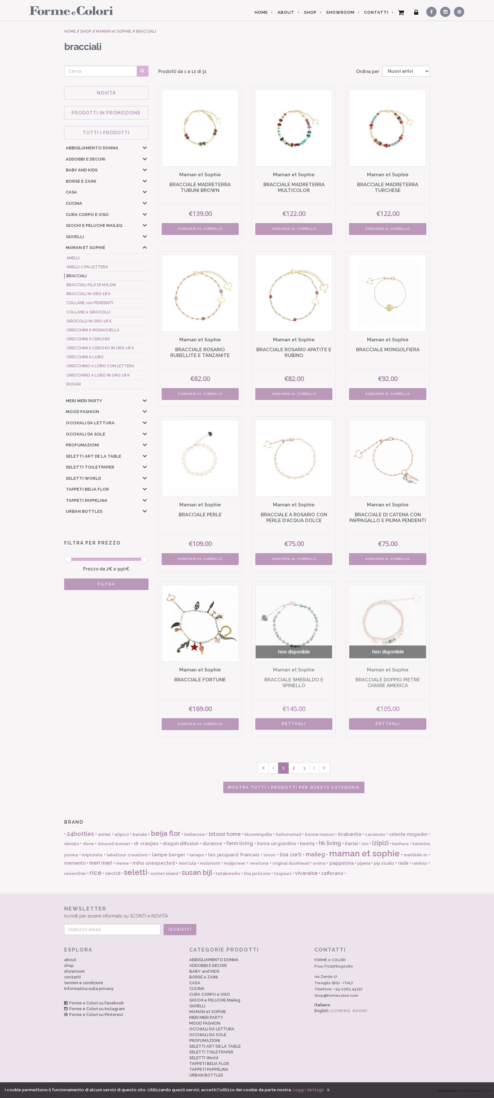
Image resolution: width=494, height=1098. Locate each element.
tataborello (228, 873)
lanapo (197, 855)
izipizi (380, 843)
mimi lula (187, 863)
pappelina (341, 863)
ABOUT (285, 12)
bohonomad (288, 834)
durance (212, 843)
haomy (307, 843)
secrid (112, 873)
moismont (210, 863)
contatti (72, 977)
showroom (74, 971)
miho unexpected (153, 863)
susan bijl (197, 872)
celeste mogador (408, 834)
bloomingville (258, 834)
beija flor (166, 833)
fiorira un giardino (276, 843)
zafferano (332, 873)
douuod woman (114, 843)
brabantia (349, 834)
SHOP (310, 12)
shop (69, 965)
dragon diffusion (181, 843)
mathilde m (415, 855)
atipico (122, 834)
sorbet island (164, 873)
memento (75, 863)
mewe (122, 863)
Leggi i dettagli (308, 1089)
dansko (71, 843)
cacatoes (375, 834)
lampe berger (169, 855)
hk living (330, 843)
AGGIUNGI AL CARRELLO (200, 228)
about (70, 959)
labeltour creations (127, 855)
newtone (259, 863)
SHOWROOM (340, 12)
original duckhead (290, 863)
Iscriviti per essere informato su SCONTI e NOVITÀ (247, 912)
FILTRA (106, 584)
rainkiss (419, 863)
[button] (145, 147)
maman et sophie (364, 853)
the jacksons (257, 873)
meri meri (100, 863)
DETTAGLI (294, 723)
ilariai (351, 843)
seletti (135, 872)
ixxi (365, 843)
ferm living (239, 843)
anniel (104, 834)
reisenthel (75, 873)
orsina (319, 863)
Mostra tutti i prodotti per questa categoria (294, 787)
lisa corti (291, 855)
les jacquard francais (234, 855)
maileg (315, 854)
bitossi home (225, 834)
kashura (400, 843)
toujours (283, 873)
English (341, 1010)
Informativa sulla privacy (89, 988)
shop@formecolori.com (336, 995)
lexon (270, 855)
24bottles (80, 833)
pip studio (384, 863)
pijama (363, 863)
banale (140, 834)
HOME (261, 12)
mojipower (235, 863)
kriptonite (92, 855)
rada (403, 863)
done (88, 843)
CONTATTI (376, 12)
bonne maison (319, 834)
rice (95, 873)
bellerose (194, 834)
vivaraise (306, 873)
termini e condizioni (83, 982)
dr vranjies (146, 843)
